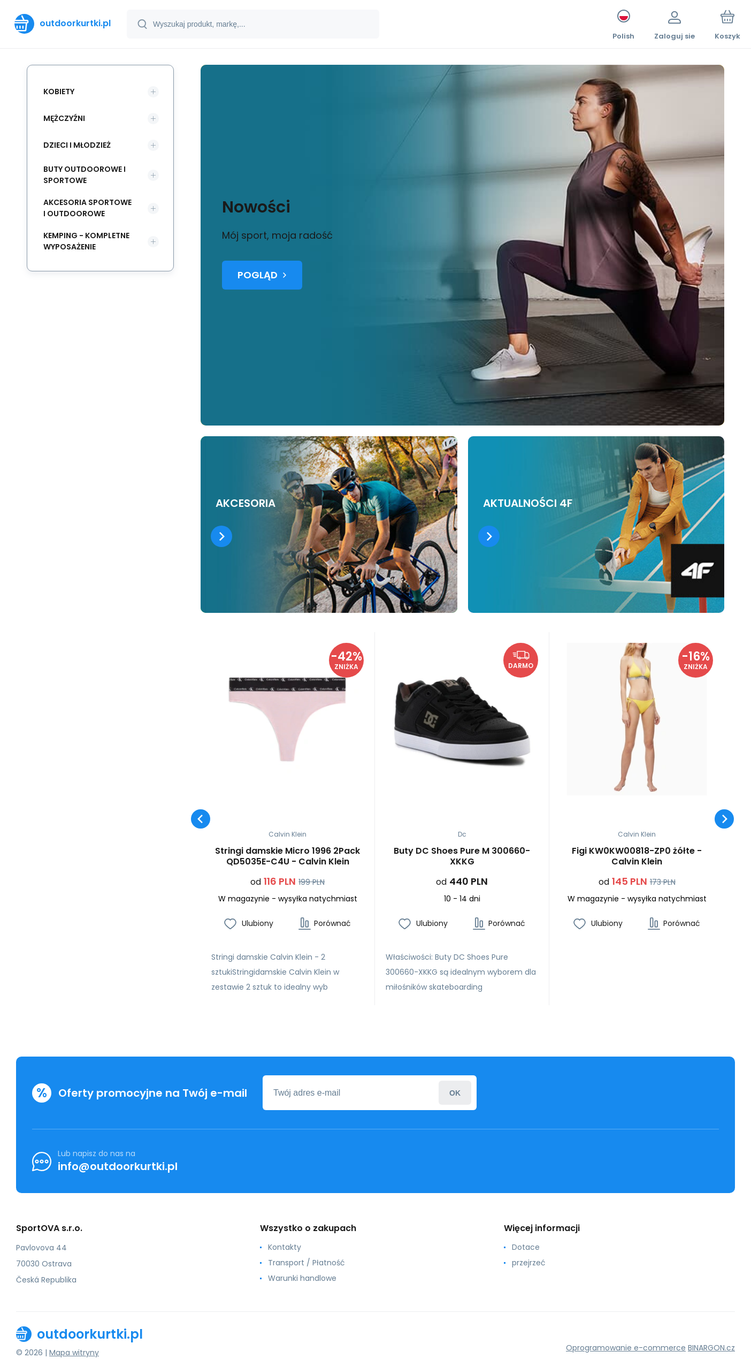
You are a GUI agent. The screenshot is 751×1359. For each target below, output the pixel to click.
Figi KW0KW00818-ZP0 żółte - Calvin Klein (637, 856)
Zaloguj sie (455, 1093)
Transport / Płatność (306, 1262)
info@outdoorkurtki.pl (118, 1166)
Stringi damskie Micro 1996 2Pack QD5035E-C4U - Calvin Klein (287, 856)
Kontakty (284, 1247)
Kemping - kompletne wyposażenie (86, 241)
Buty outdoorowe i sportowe (84, 175)
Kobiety (58, 91)
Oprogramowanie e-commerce (626, 1347)
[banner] (62, 23)
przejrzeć (529, 1262)
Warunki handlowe (302, 1278)
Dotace (526, 1247)
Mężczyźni (64, 118)
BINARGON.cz (711, 1347)
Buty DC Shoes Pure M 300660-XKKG (462, 856)
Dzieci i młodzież (77, 145)
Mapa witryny (74, 1352)
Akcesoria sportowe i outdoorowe (87, 208)
